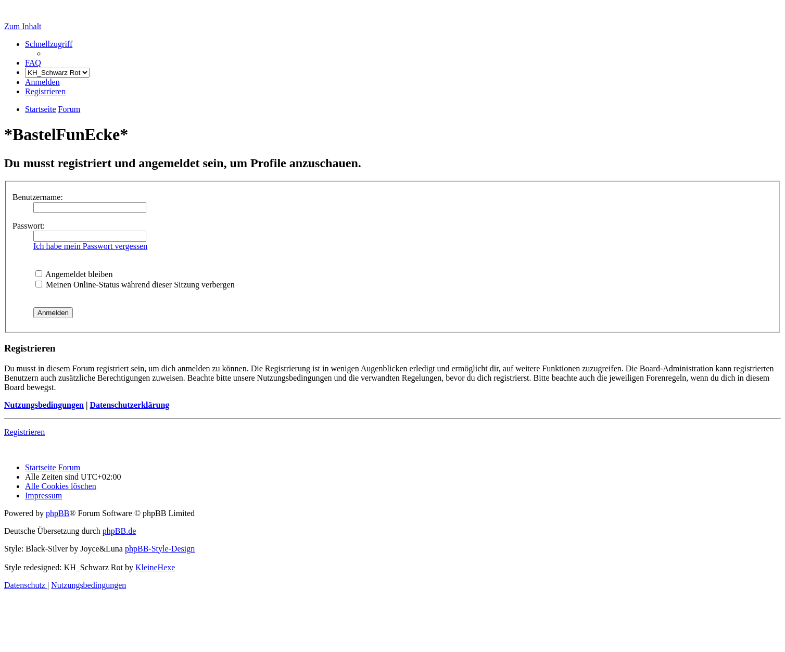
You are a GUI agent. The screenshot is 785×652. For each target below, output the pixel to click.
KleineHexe (155, 567)
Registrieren (24, 432)
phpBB (57, 513)
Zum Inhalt (23, 26)
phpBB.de (119, 530)
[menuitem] (33, 62)
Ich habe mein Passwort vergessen (90, 246)
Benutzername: (37, 197)
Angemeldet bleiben (73, 274)
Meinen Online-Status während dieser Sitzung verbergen (135, 284)
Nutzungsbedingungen (44, 404)
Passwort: (28, 225)
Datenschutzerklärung (129, 404)
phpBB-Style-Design (160, 548)
